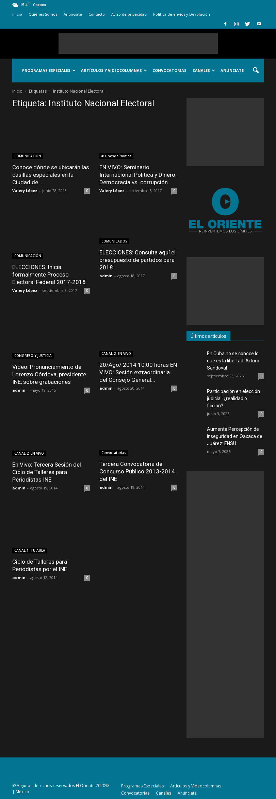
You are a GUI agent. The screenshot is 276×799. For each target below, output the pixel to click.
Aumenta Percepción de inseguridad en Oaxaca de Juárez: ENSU (234, 436)
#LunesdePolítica (116, 156)
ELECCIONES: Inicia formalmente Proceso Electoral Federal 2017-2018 (49, 274)
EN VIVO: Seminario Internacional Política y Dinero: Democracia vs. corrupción (138, 175)
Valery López (24, 190)
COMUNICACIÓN (27, 156)
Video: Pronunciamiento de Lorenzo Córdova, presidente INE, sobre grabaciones (49, 374)
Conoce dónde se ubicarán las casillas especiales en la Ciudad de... (50, 175)
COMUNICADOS (114, 241)
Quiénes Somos (43, 14)
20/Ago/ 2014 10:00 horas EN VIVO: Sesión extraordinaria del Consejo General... (138, 372)
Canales (204, 70)
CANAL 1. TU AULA (29, 550)
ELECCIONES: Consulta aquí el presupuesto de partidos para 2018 (137, 260)
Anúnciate (73, 14)
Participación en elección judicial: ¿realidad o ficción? (233, 398)
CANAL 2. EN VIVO (116, 353)
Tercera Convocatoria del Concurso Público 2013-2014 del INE (137, 471)
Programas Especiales (49, 70)
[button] (256, 70)
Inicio (17, 14)
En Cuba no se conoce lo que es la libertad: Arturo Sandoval (233, 361)
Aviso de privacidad (129, 14)
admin (106, 275)
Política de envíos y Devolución (181, 14)
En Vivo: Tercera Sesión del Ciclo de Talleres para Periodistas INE (46, 472)
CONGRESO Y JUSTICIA (33, 355)
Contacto (96, 14)
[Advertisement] (138, 43)
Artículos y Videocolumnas (114, 70)
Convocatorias (169, 70)
